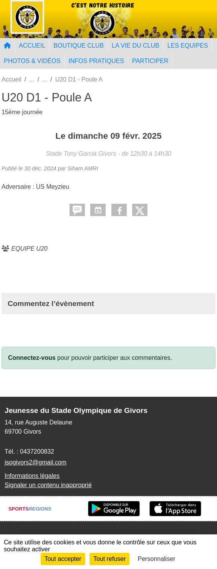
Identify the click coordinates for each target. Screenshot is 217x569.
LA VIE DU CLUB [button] (135, 45)
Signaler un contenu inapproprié (48, 485)
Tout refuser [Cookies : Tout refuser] (109, 559)
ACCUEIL (32, 45)
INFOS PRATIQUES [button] (96, 61)
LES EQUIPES (187, 45)
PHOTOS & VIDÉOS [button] (32, 61)
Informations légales (32, 476)
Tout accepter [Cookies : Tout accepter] (63, 559)
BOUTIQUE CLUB (78, 45)
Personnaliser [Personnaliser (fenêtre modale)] (157, 559)
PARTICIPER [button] (150, 61)
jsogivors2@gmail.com (35, 462)
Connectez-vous (32, 357)
